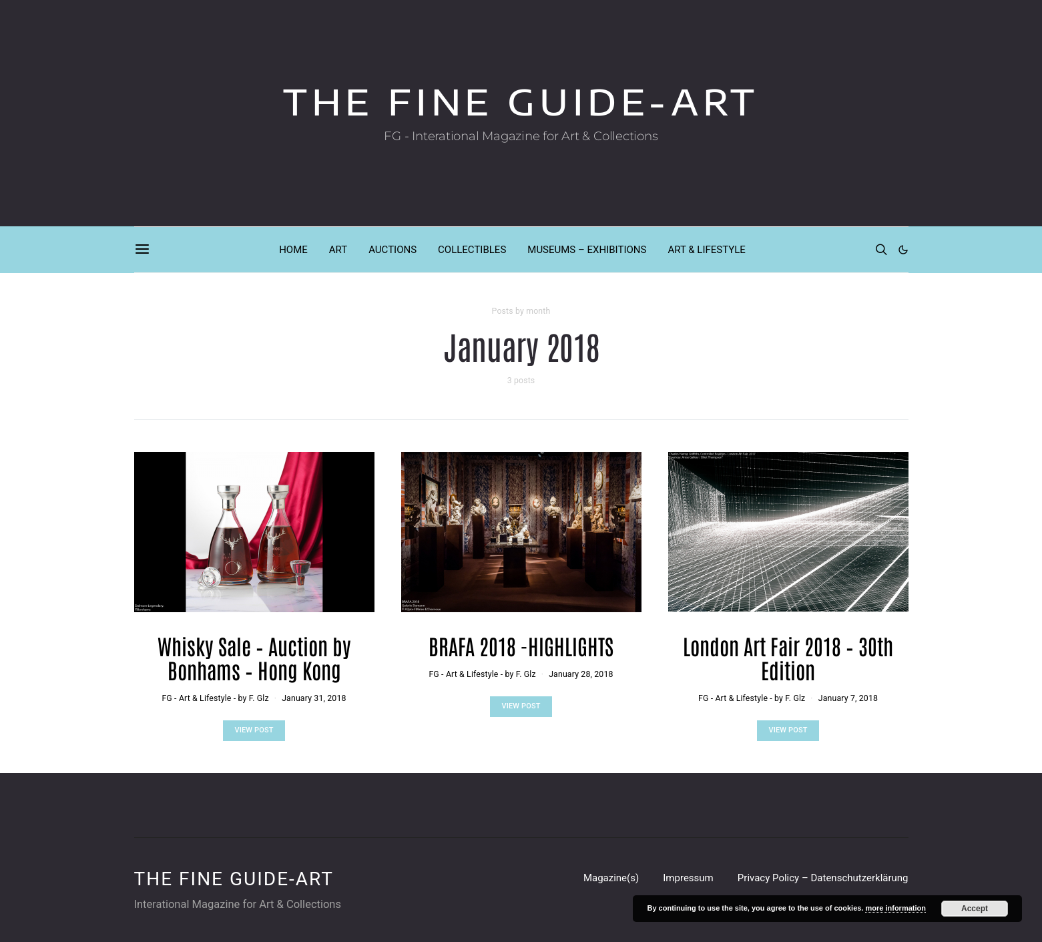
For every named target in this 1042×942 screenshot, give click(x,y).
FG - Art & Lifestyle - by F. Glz (215, 698)
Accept (974, 908)
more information (895, 908)
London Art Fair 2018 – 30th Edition (788, 657)
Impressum (688, 878)
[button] (903, 249)
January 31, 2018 (314, 698)
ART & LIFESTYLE (706, 250)
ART (338, 250)
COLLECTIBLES (472, 250)
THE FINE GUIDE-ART (521, 102)
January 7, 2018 (848, 698)
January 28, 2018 (581, 674)
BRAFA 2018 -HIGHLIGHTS (521, 645)
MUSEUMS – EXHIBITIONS (586, 250)
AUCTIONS (392, 250)
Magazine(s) (611, 878)
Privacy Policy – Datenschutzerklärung (823, 878)
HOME (293, 250)
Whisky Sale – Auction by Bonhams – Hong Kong (254, 657)
